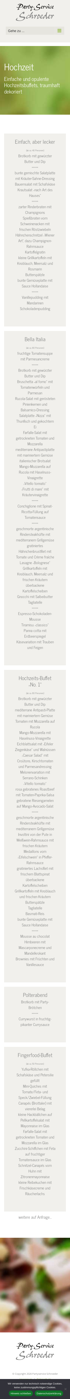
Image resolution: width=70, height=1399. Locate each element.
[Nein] (65, 1389)
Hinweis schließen (21, 1393)
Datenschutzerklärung (49, 1393)
